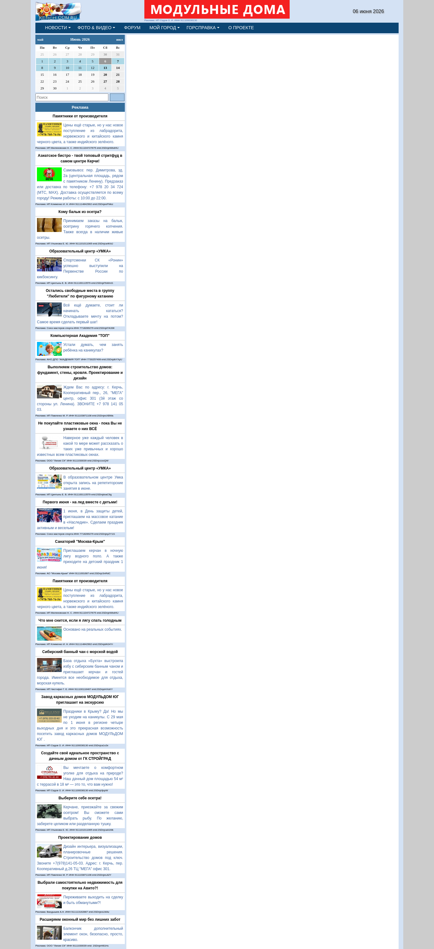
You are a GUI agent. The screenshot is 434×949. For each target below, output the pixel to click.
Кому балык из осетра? (80, 212)
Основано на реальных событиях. (92, 629)
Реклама (80, 107)
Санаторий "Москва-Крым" (80, 541)
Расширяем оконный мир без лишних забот (80, 919)
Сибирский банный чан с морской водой (80, 652)
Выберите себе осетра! (80, 798)
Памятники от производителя (80, 116)
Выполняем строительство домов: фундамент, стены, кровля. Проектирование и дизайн (80, 372)
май (40, 39)
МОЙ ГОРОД (162, 27)
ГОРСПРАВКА (201, 27)
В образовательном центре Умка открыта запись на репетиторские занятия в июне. (93, 483)
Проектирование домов (80, 837)
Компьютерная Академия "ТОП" (80, 336)
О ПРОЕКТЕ (241, 27)
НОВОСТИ (56, 27)
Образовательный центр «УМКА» (80, 251)
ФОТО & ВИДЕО (95, 27)
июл (119, 39)
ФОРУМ (132, 27)
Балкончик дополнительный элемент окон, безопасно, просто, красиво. (93, 934)
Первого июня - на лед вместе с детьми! (80, 502)
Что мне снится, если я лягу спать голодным (79, 620)
